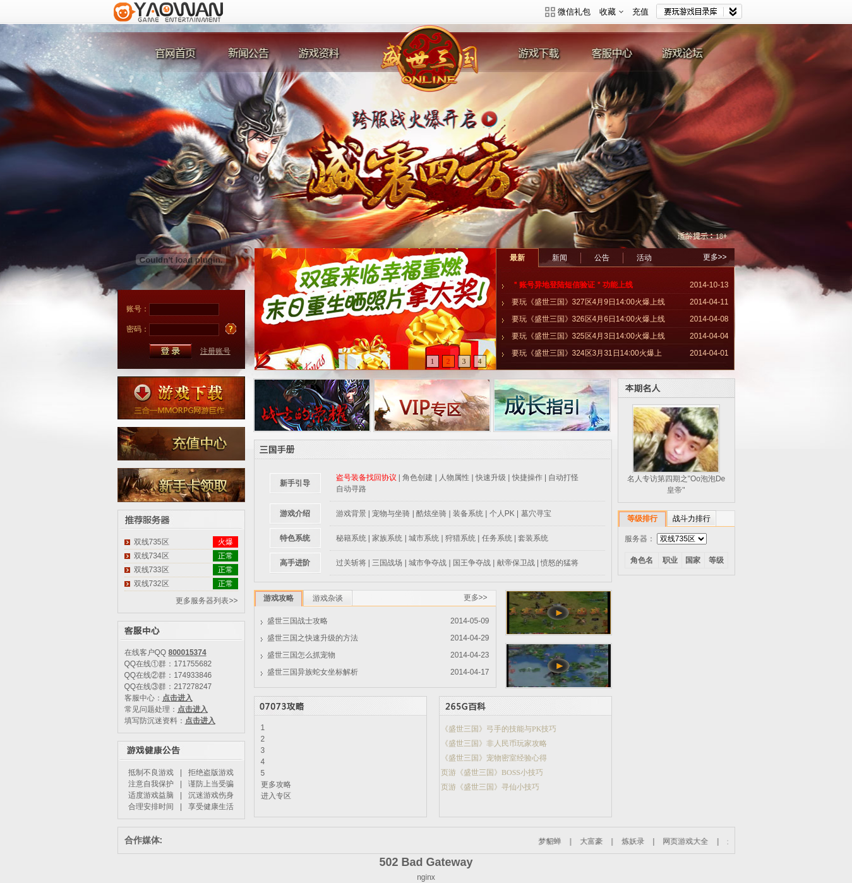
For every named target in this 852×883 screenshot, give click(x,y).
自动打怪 (563, 477)
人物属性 (454, 477)
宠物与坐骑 (391, 513)
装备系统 (468, 513)
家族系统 (387, 538)
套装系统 (533, 538)
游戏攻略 (278, 598)
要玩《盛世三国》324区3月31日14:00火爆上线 (582, 355)
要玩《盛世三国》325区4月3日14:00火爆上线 (588, 336)
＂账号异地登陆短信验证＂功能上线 (572, 284)
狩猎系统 (460, 538)
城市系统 (424, 538)
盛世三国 (432, 55)
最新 (517, 257)
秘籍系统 (351, 538)
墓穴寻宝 (536, 513)
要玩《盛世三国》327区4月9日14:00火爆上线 (588, 301)
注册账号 (215, 351)
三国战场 (387, 562)
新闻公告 (246, 55)
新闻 (559, 257)
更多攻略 (276, 784)
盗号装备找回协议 (366, 477)
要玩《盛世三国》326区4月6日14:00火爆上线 (588, 319)
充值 (640, 11)
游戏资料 (316, 55)
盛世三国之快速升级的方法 (312, 638)
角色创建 (417, 477)
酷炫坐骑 (431, 513)
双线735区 (151, 542)
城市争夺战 (428, 562)
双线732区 (151, 583)
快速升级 (491, 477)
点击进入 (177, 698)
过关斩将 (351, 562)
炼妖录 (650, 841)
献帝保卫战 (516, 562)
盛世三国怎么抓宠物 (301, 655)
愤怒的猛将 (560, 562)
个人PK (502, 513)
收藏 (611, 11)
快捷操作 (527, 477)
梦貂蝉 (567, 841)
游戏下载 (548, 55)
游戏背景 (351, 513)
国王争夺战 (472, 562)
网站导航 (699, 11)
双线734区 (151, 555)
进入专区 (276, 795)
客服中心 (618, 55)
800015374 (188, 652)
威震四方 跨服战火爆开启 (426, 144)
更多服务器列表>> (206, 600)
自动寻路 (351, 488)
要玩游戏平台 (169, 20)
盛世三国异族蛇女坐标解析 (312, 672)
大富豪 (608, 841)
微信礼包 (574, 11)
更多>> (715, 257)
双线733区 (151, 569)
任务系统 (497, 538)
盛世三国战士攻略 (297, 620)
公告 (601, 257)
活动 (644, 257)
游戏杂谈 (328, 598)
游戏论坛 (688, 55)
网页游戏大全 (703, 841)
